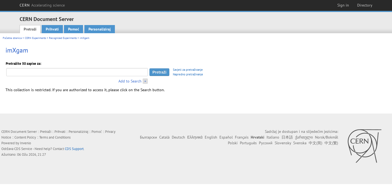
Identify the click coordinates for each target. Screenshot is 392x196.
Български (148, 137)
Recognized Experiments (63, 38)
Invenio (25, 143)
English (211, 137)
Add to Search (130, 81)
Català (164, 137)
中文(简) (315, 142)
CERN (42, 5)
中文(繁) (331, 142)
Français (242, 137)
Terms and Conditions (55, 137)
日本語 (287, 137)
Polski (233, 142)
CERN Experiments (35, 38)
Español (226, 137)
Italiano (273, 137)
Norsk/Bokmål (326, 137)
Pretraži (30, 29)
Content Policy (25, 137)
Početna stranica (12, 38)
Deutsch (178, 137)
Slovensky (283, 142)
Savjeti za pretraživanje (188, 70)
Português (248, 142)
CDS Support (74, 148)
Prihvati (52, 29)
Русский (265, 142)
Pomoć (73, 29)
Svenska (300, 142)
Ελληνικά (195, 137)
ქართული (304, 137)
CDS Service (23, 148)
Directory (364, 5)
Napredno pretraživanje (188, 74)
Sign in (343, 5)
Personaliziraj (99, 29)
